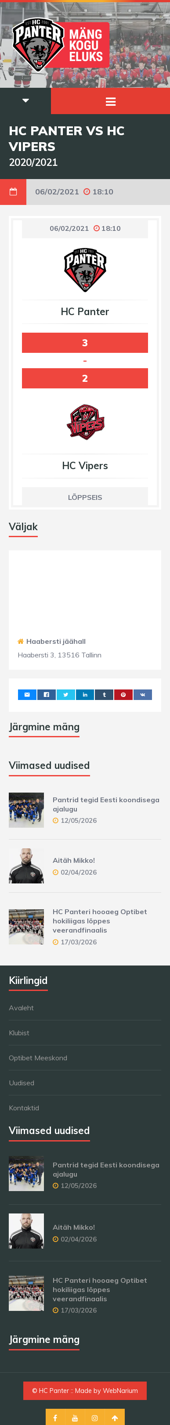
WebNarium (120, 1391)
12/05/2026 (79, 820)
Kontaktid (24, 1107)
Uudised (21, 1082)
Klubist (19, 1032)
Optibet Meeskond (38, 1057)
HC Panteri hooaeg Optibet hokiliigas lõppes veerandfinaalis (100, 920)
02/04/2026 (79, 872)
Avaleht (21, 1007)
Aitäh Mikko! (74, 860)
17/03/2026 (79, 942)
